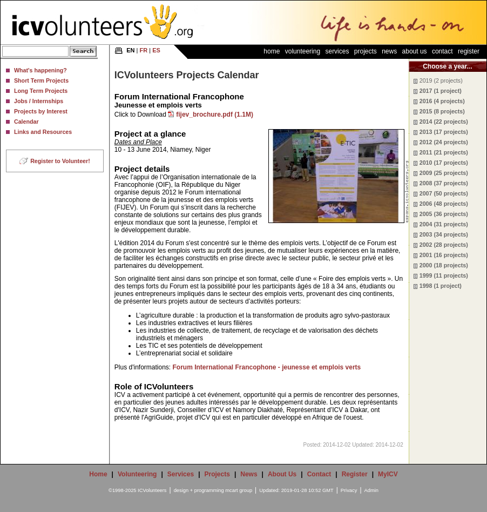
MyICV (388, 474)
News (389, 51)
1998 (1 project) (441, 285)
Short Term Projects (41, 80)
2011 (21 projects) (444, 152)
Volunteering (302, 51)
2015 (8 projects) (442, 111)
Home (271, 51)
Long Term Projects (40, 90)
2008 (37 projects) (444, 183)
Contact (442, 51)
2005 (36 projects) (444, 214)
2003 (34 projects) (444, 234)
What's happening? (40, 70)
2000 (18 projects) (444, 265)
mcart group (238, 490)
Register (468, 51)
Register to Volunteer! (60, 161)
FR (144, 50)
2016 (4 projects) (442, 101)
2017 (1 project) (441, 90)
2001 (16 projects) (444, 255)
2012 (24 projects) (444, 142)
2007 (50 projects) (444, 193)
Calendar (26, 121)
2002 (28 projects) (444, 244)
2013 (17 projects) (444, 132)
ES (156, 50)
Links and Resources (43, 132)
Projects (365, 51)
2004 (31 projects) (444, 224)
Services (337, 51)
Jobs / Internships (38, 101)
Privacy (349, 490)
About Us (414, 51)
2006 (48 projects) (444, 203)
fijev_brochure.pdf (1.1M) (214, 114)
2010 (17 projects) (444, 162)
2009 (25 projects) (444, 173)
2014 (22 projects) (444, 121)
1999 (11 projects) (444, 275)
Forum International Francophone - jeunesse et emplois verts (267, 367)
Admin (371, 490)
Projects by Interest (40, 111)
